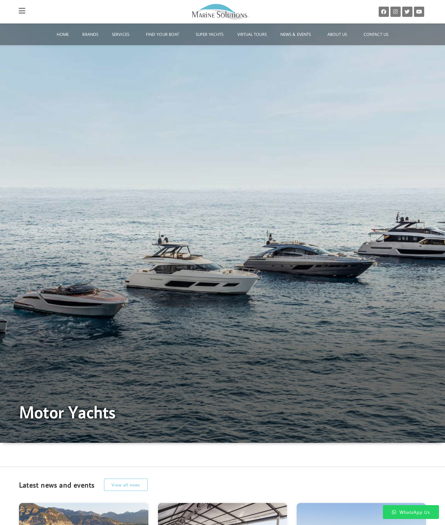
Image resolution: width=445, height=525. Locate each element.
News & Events (297, 34)
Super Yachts (209, 34)
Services (122, 34)
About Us (338, 34)
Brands (90, 34)
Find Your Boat (164, 34)
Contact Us (376, 34)
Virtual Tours (252, 34)
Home (63, 34)
